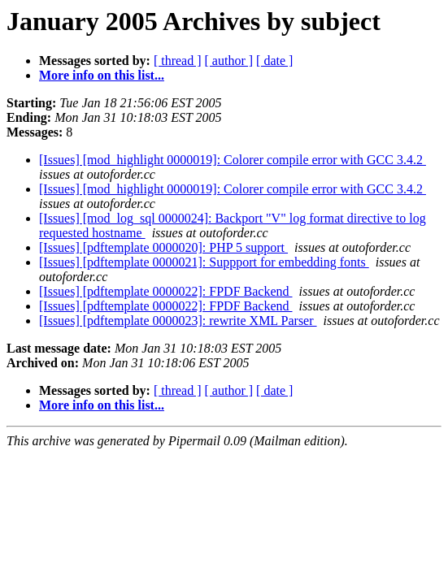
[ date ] (274, 60)
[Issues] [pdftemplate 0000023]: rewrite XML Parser (178, 320)
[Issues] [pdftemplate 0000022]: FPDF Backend (166, 291)
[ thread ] (178, 60)
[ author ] (229, 60)
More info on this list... (101, 75)
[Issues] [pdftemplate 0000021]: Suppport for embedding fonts (204, 262)
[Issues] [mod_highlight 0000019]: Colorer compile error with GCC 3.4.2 (232, 160)
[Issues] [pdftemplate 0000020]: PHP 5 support (163, 247)
